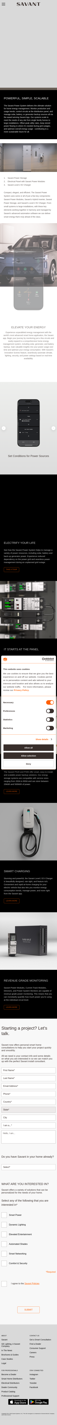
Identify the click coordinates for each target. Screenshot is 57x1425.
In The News (6, 1350)
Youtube (33, 1383)
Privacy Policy (21, 690)
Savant (4, 1340)
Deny (28, 764)
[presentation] (22, 1296)
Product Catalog (8, 1391)
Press (32, 1357)
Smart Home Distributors (11, 1379)
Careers (33, 1352)
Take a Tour (11, 569)
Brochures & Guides (9, 1355)
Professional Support (10, 1396)
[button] (3, 4)
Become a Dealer (8, 1374)
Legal (3, 1363)
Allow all (28, 747)
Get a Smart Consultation (40, 1340)
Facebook (34, 1387)
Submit (28, 1310)
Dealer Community (9, 1387)
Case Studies (7, 1359)
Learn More (11, 791)
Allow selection (28, 756)
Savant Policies (31, 1283)
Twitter (32, 1379)
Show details (42, 739)
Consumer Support (38, 1348)
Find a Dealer (35, 1344)
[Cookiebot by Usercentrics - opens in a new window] (42, 659)
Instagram (34, 1374)
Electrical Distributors (10, 1383)
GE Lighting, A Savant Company (10, 1345)
